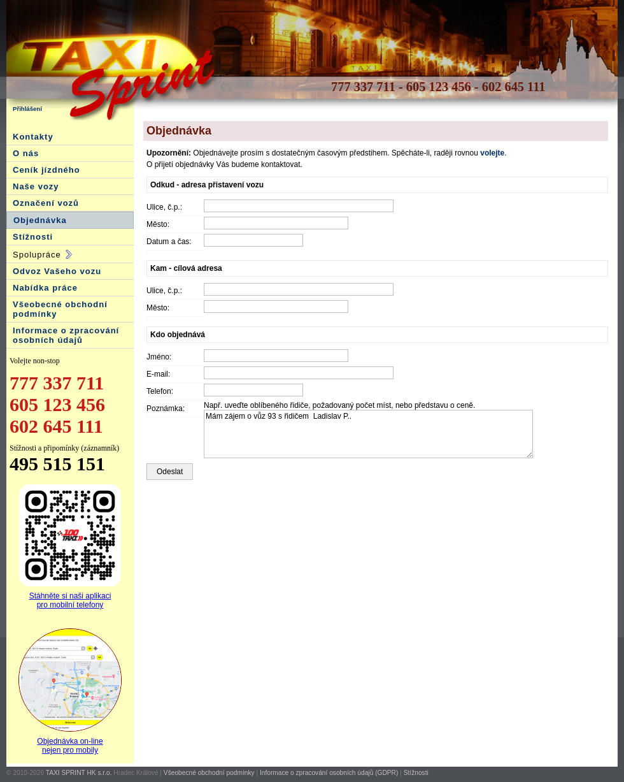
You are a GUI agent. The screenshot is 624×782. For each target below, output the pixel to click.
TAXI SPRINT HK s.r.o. (79, 772)
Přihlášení (27, 108)
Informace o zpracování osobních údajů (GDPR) (329, 772)
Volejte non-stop (35, 360)
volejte (492, 152)
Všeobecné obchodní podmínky (209, 772)
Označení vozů (46, 203)
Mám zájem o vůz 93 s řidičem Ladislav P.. (368, 434)
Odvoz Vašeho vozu (57, 271)
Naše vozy (36, 186)
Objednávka (40, 220)
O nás (26, 153)
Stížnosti (33, 237)
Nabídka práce (45, 288)
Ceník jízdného (46, 170)
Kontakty (33, 136)
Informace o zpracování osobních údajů (66, 335)
